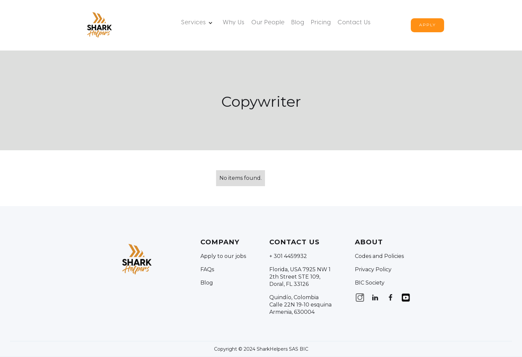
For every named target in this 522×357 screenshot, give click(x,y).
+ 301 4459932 (288, 256)
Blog (297, 23)
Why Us (234, 23)
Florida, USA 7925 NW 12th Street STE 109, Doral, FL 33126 (300, 276)
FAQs (207, 269)
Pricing (321, 23)
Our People (268, 23)
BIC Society (370, 283)
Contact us (354, 23)
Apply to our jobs (223, 256)
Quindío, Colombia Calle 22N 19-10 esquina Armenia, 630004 (300, 304)
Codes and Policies (379, 256)
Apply (427, 24)
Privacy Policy (373, 269)
